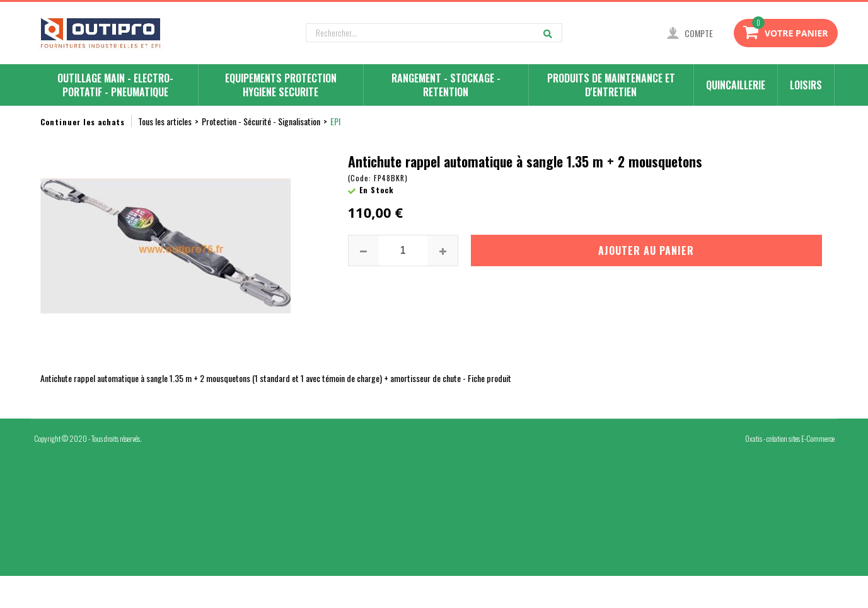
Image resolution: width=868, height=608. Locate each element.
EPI (335, 121)
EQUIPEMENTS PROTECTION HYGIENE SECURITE (281, 84)
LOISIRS (806, 85)
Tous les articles (165, 121)
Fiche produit (489, 378)
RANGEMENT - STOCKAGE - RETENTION (446, 84)
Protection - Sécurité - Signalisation (261, 121)
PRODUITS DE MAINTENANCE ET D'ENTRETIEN (611, 84)
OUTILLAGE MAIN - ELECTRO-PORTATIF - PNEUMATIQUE (115, 84)
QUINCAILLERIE (735, 85)
